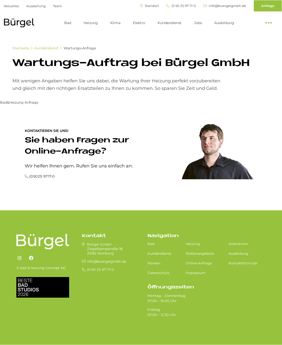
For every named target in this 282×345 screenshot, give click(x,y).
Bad (67, 23)
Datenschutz (158, 273)
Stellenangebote (200, 253)
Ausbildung (224, 23)
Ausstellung (36, 6)
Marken (153, 263)
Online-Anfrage (199, 263)
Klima (115, 23)
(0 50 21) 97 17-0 (181, 5)
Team (57, 6)
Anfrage (267, 6)
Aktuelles (11, 6)
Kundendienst (170, 23)
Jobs (198, 23)
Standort (149, 5)
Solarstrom (238, 244)
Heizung (91, 23)
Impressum (195, 273)
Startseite (20, 48)
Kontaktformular (243, 263)
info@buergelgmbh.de (224, 5)
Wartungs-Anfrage (80, 48)
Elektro (139, 23)
